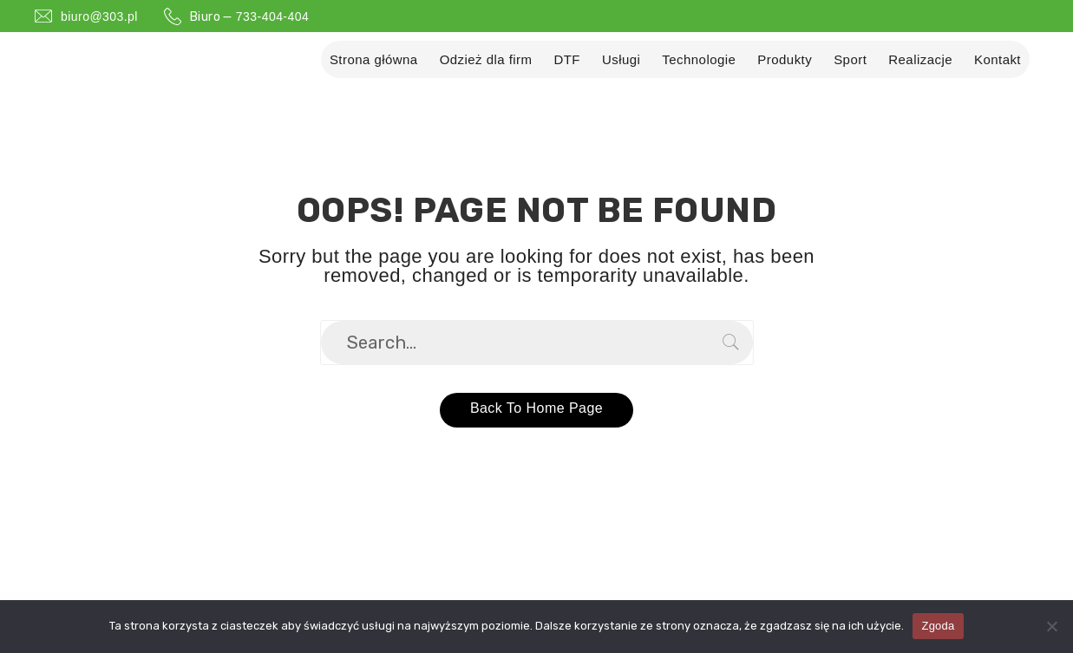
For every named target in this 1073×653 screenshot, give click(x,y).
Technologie (699, 59)
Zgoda (937, 625)
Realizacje (920, 59)
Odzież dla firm (486, 59)
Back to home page (536, 406)
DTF (566, 59)
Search (731, 342)
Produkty (784, 59)
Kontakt (997, 59)
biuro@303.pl (99, 16)
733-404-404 (272, 16)
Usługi (621, 59)
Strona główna (374, 59)
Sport (850, 59)
